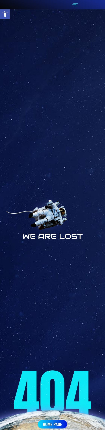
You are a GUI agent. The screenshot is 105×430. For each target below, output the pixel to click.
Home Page (52, 424)
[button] (5, 14)
